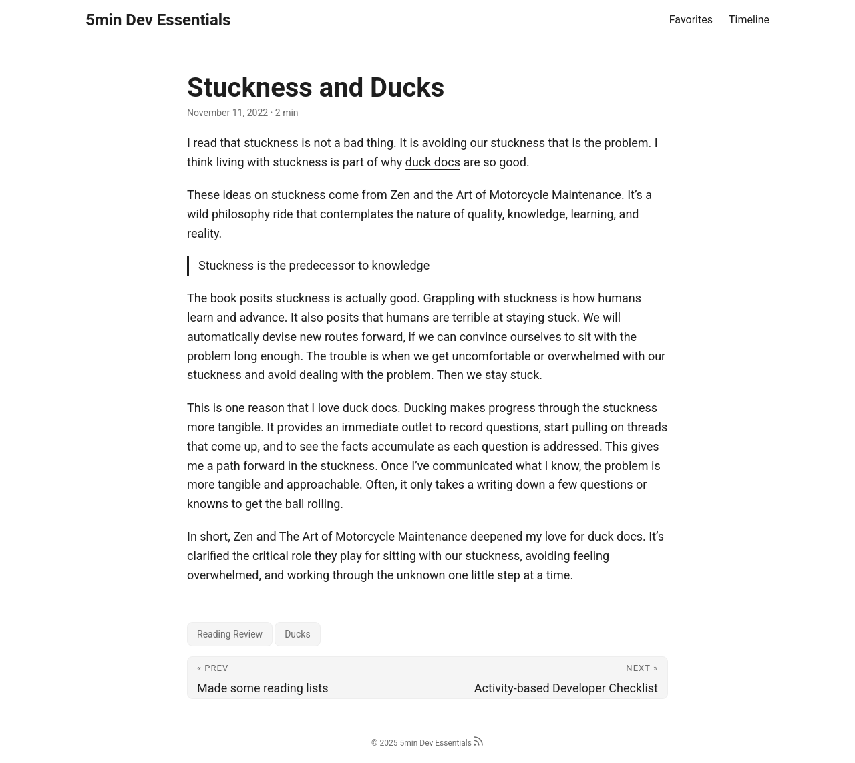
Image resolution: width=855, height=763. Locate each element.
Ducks (298, 634)
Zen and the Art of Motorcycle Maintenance (505, 195)
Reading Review (230, 634)
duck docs (432, 162)
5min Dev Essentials (158, 20)
